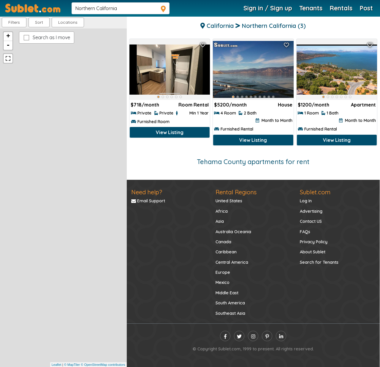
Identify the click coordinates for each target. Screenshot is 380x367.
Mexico (222, 282)
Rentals (341, 8)
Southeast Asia (230, 313)
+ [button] (8, 36)
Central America (232, 262)
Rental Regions (236, 192)
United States (229, 201)
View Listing (169, 132)
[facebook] (225, 336)
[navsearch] (121, 8)
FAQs (305, 231)
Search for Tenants (319, 262)
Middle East (227, 292)
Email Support (148, 201)
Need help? (146, 192)
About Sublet (312, 252)
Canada (223, 241)
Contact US (311, 221)
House (285, 105)
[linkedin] (281, 336)
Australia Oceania (233, 231)
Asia (220, 221)
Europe (223, 272)
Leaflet (56, 364)
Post (366, 8)
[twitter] (239, 336)
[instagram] (253, 336)
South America (230, 303)
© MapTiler (72, 364)
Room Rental (193, 105)
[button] (68, 22)
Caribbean (226, 252)
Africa (222, 211)
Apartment (363, 105)
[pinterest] (267, 336)
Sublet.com (315, 192)
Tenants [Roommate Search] (310, 8)
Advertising (311, 211)
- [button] (8, 45)
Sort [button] (39, 22)
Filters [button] (14, 22)
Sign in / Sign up (267, 8)
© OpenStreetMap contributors (103, 364)
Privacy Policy (313, 241)
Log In (306, 201)
